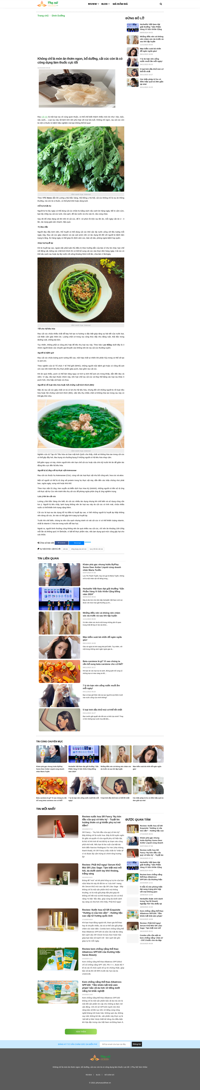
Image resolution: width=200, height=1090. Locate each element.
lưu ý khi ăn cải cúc (96, 549)
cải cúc (45, 117)
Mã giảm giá (120, 3)
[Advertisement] (81, 37)
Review (92, 3)
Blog (104, 3)
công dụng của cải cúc (78, 549)
